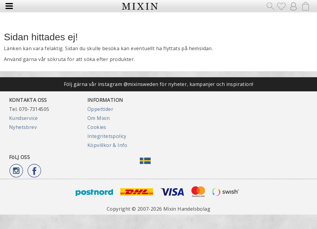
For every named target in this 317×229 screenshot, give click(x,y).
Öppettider (100, 109)
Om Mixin (98, 118)
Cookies (96, 127)
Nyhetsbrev (23, 127)
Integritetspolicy (107, 136)
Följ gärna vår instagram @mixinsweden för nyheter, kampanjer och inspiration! (158, 84)
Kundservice (23, 118)
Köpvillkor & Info (107, 145)
